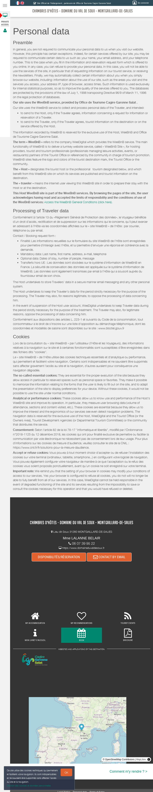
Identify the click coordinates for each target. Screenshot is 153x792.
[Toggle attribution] (149, 759)
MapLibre (141, 759)
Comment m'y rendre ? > (128, 771)
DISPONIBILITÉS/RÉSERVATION (59, 557)
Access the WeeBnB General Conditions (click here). (78, 202)
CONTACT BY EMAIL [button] (109, 557)
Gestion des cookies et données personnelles (28, 786)
